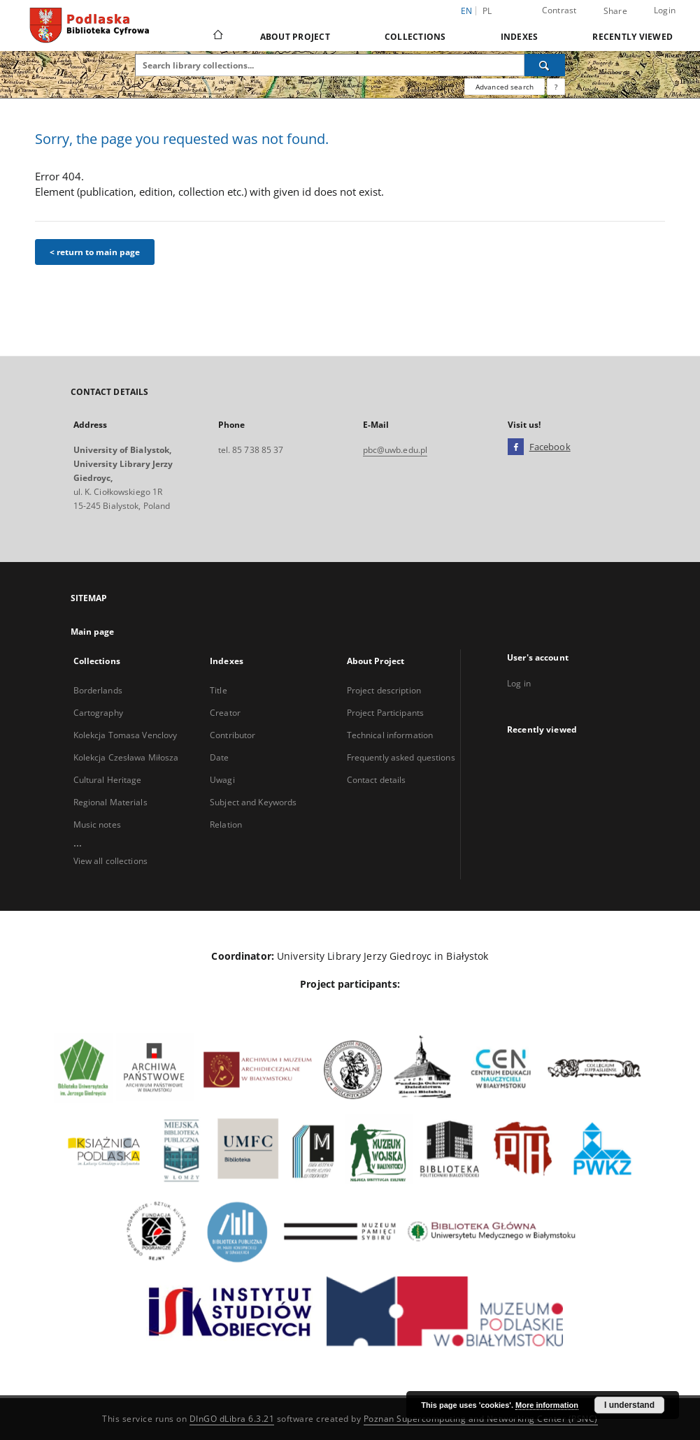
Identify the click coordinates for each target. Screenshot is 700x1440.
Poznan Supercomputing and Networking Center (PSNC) (481, 1419)
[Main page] (217, 36)
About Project (295, 37)
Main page (93, 632)
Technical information (390, 735)
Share (615, 11)
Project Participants (385, 713)
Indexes (519, 37)
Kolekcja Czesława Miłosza (126, 757)
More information (546, 1405)
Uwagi (222, 780)
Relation (226, 824)
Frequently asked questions (401, 757)
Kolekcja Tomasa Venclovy (125, 735)
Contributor (232, 735)
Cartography (98, 713)
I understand (629, 1405)
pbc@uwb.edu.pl (395, 450)
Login (665, 10)
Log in (519, 683)
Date (219, 757)
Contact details (376, 780)
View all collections (110, 861)
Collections (415, 37)
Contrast (559, 10)
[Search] (544, 65)
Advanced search (505, 87)
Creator (225, 713)
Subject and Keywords (253, 802)
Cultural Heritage (107, 780)
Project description (384, 690)
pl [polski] (487, 10)
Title (218, 690)
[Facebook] (516, 447)
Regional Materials (110, 802)
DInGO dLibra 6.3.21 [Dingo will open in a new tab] (232, 1419)
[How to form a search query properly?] (556, 86)
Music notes (97, 824)
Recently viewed (632, 37)
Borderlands (97, 690)
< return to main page (95, 252)
